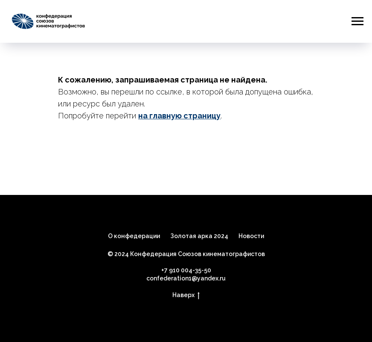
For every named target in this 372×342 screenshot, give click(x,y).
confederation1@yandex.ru (186, 278)
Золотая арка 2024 (199, 236)
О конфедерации (134, 236)
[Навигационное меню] (357, 21)
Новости (251, 236)
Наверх (186, 295)
